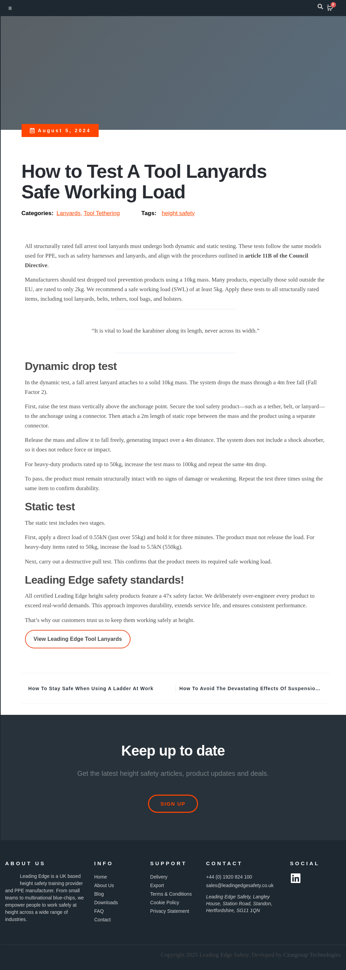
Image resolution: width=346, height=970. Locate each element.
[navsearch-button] (320, 8)
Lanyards (69, 213)
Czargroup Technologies (312, 955)
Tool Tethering (102, 213)
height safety (178, 213)
